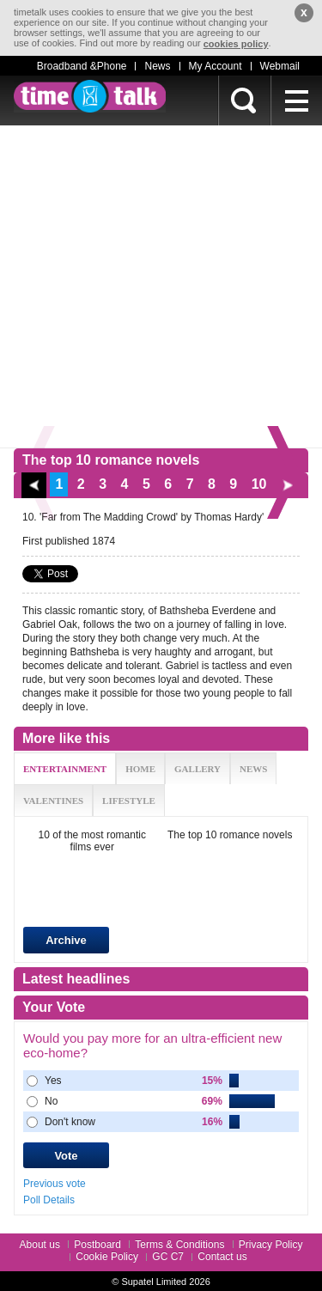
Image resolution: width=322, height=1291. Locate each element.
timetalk (90, 96)
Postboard (97, 1245)
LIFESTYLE (128, 800)
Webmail (280, 66)
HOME (140, 769)
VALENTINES (53, 800)
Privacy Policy (271, 1245)
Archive (66, 940)
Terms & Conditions (179, 1245)
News (157, 66)
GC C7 (168, 1257)
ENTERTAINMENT (64, 769)
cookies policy (236, 44)
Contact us (221, 1257)
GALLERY (197, 769)
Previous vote (54, 1184)
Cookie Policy (107, 1257)
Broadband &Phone (82, 66)
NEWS (253, 769)
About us (40, 1245)
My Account (215, 66)
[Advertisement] (161, 286)
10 (259, 484)
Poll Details (49, 1200)
